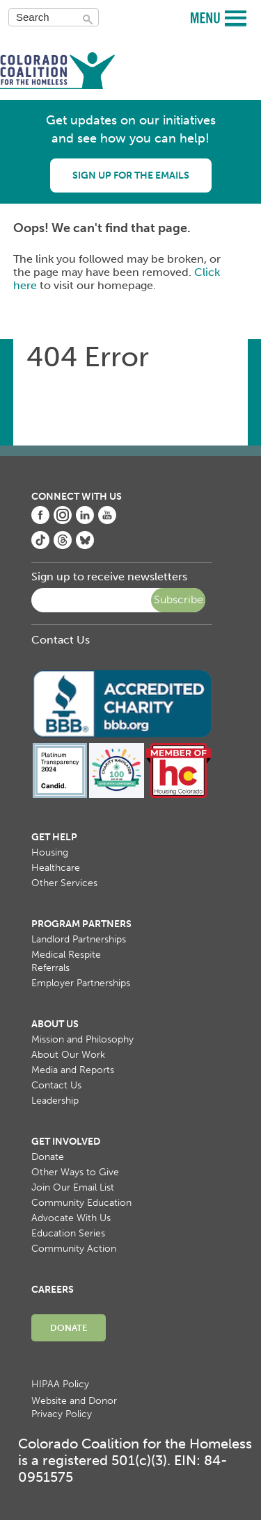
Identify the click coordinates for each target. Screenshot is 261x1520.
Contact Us (60, 639)
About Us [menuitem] (55, 1024)
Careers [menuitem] (52, 1290)
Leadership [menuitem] (55, 1100)
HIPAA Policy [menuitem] (60, 1384)
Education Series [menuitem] (68, 1233)
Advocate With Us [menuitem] (71, 1218)
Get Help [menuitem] (54, 837)
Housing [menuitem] (49, 852)
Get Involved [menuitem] (65, 1141)
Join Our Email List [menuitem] (72, 1187)
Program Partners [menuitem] (81, 924)
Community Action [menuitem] (73, 1249)
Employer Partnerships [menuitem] (80, 983)
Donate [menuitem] (47, 1157)
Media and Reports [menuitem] (72, 1070)
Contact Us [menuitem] (56, 1085)
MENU (207, 17)
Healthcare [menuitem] (55, 868)
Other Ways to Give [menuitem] (75, 1172)
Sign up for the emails (130, 175)
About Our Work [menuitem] (68, 1055)
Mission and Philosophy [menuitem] (82, 1039)
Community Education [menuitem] (81, 1203)
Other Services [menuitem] (64, 883)
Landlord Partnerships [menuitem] (78, 939)
